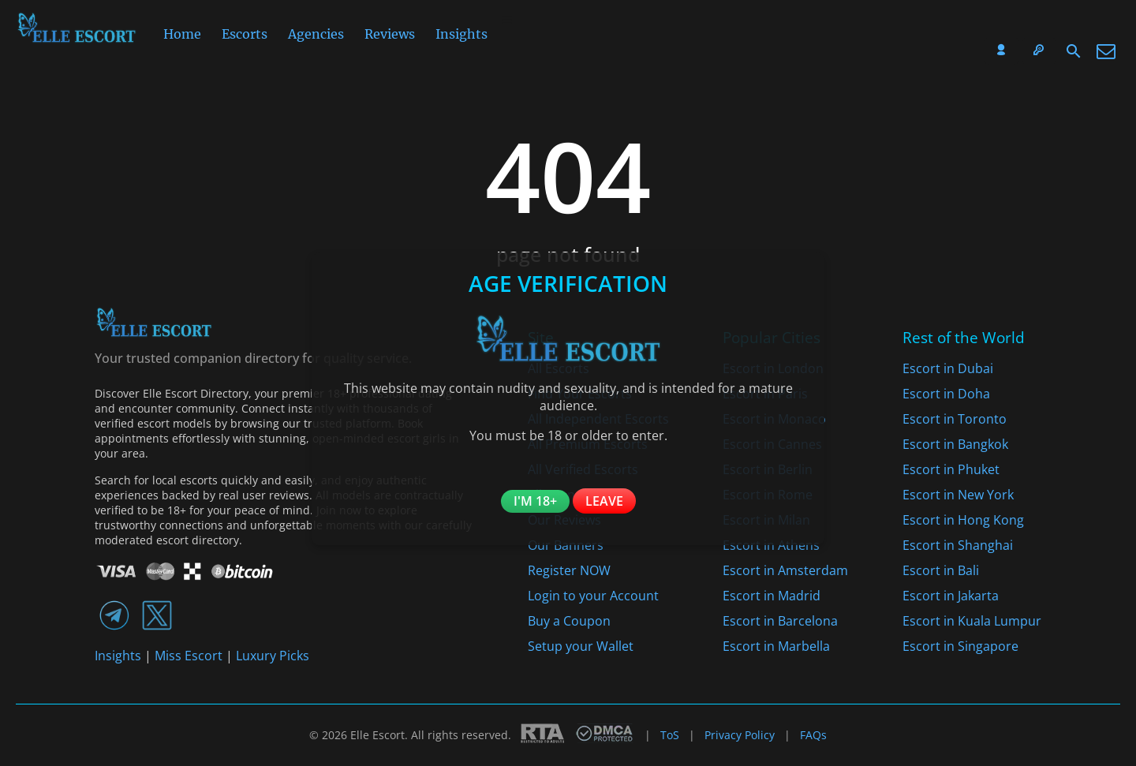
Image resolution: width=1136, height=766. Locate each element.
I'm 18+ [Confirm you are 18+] (535, 501)
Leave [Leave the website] (604, 501)
